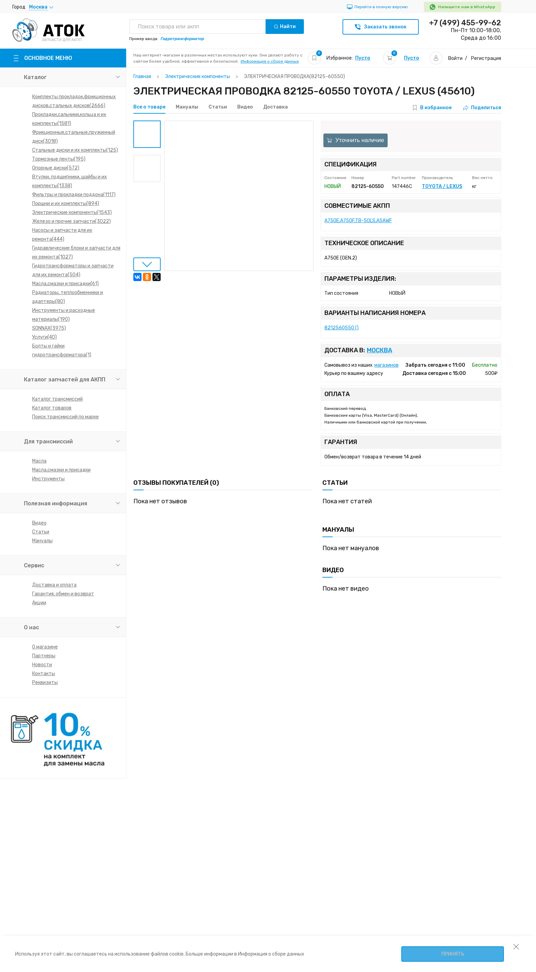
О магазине (45, 647)
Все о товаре (149, 107)
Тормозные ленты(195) (58, 159)
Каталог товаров (51, 408)
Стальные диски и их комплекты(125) (75, 150)
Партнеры (43, 656)
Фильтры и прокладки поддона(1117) (74, 195)
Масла (39, 461)
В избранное (436, 108)
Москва (379, 350)
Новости (42, 665)
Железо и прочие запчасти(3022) (71, 221)
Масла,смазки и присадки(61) (65, 284)
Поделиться (482, 108)
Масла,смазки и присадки (61, 470)
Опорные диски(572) (55, 168)
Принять (452, 954)
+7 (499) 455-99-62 (465, 23)
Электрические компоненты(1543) (72, 212)
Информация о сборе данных (270, 61)
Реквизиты (45, 682)
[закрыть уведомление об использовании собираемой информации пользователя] (516, 946)
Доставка (275, 107)
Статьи (40, 532)
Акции (39, 603)
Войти (455, 58)
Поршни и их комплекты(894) (65, 203)
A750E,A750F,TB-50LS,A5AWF (358, 221)
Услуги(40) (44, 337)
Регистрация (486, 58)
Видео (39, 523)
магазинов (386, 365)
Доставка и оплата (54, 585)
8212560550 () (341, 328)
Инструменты (48, 479)
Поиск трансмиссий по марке (65, 417)
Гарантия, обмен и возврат (63, 594)
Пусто (362, 58)
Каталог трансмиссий (57, 399)
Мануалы (42, 541)
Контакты (43, 674)
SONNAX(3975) (49, 328)
